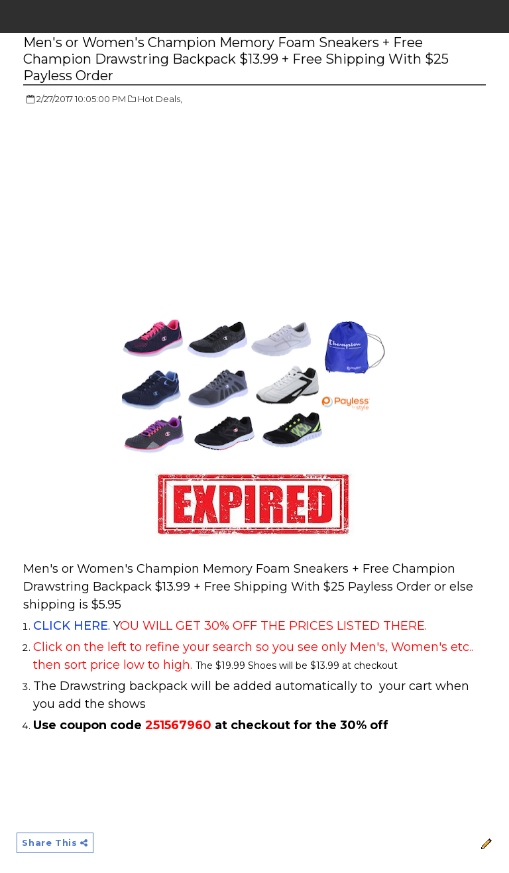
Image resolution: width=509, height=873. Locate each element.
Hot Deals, (160, 98)
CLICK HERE (70, 625)
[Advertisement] (134, 212)
